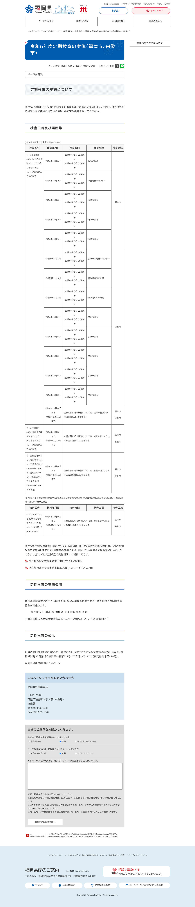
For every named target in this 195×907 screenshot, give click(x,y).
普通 (64, 741)
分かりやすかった (39, 753)
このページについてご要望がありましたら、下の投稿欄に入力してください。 (63, 761)
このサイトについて (55, 855)
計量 (87, 31)
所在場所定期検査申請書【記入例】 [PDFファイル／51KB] (61, 568)
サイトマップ (73, 855)
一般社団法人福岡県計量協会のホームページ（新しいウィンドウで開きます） (67, 618)
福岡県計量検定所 (38, 687)
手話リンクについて (137, 874)
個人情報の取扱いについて (93, 855)
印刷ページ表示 (106, 66)
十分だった (36, 741)
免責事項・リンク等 (116, 855)
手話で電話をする (129, 869)
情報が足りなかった (86, 741)
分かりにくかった (85, 753)
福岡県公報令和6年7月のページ (43, 663)
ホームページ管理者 (80, 812)
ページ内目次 (35, 74)
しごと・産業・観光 (64, 31)
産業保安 (79, 31)
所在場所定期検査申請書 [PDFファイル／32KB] (55, 561)
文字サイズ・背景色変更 (131, 4)
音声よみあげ (149, 4)
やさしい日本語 (163, 4)
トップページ (33, 31)
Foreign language (111, 4)
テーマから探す (47, 31)
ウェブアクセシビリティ (138, 855)
